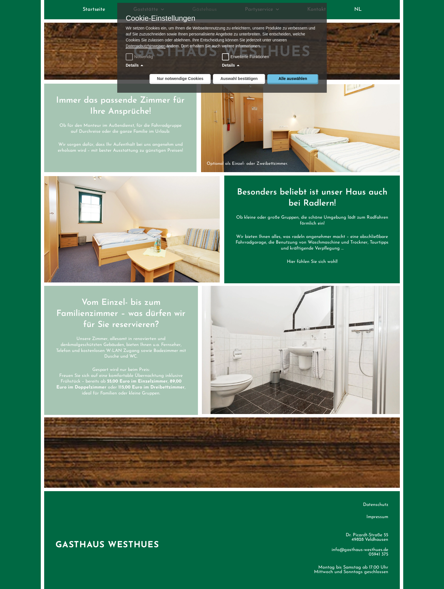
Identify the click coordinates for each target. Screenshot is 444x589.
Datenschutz (375, 500)
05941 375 (378, 550)
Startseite (94, 9)
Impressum (377, 512)
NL (358, 9)
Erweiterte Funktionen (249, 56)
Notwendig (140, 56)
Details (132, 65)
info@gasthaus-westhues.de (360, 545)
